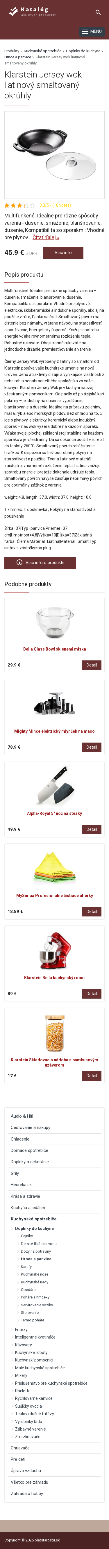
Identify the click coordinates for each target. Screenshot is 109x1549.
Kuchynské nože (34, 1274)
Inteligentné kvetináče (35, 1337)
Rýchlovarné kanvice (34, 1398)
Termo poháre (32, 1320)
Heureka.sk (21, 1184)
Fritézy (21, 1329)
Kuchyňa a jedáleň (28, 1207)
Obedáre (28, 1289)
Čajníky (27, 1236)
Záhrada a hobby (27, 1493)
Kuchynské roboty (31, 1352)
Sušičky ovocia (28, 1406)
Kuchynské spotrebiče (42, 51)
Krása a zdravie (25, 1196)
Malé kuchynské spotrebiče (40, 1368)
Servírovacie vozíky (37, 1305)
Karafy (26, 1267)
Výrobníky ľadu (28, 1421)
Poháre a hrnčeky (35, 1297)
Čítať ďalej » (46, 237)
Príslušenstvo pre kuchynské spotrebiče (51, 1383)
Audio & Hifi (22, 1116)
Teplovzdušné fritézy (34, 1413)
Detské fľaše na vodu (39, 1244)
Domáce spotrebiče (29, 1150)
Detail (92, 665)
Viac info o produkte (40, 562)
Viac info (63, 252)
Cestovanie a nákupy (30, 1127)
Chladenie (20, 1139)
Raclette (23, 1390)
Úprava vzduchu (26, 1470)
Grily (15, 1173)
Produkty (11, 51)
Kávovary (23, 1345)
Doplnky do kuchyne (83, 51)
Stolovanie (30, 1312)
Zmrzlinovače (27, 1436)
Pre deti (18, 1459)
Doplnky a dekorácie (30, 1161)
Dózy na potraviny (36, 1251)
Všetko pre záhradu (29, 1482)
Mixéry (21, 1375)
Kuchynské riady (34, 1282)
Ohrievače (20, 1448)
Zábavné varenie (30, 1429)
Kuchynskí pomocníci (34, 1360)
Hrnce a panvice (17, 57)
